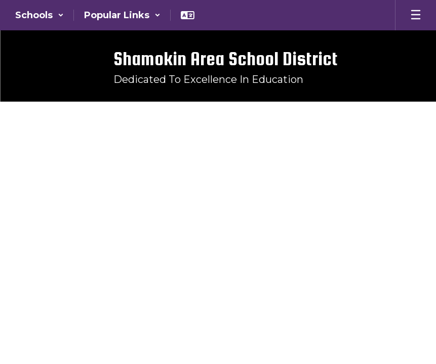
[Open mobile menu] (415, 15)
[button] (39, 15)
